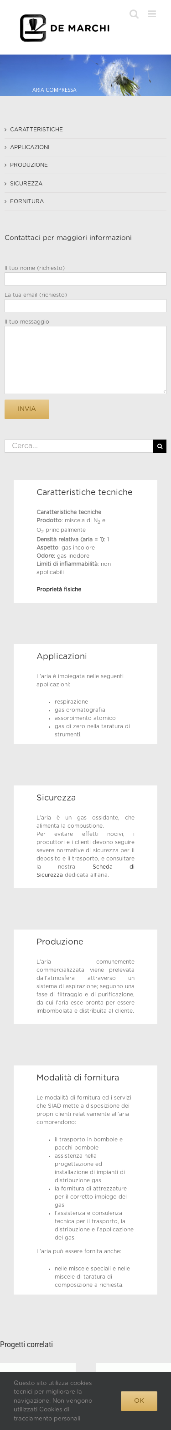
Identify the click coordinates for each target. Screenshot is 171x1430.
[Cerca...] (79, 446)
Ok (139, 1401)
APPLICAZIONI (29, 147)
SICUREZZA (26, 183)
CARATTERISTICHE (36, 129)
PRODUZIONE (29, 165)
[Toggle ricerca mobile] (134, 14)
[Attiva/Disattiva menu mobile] (152, 14)
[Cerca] (159, 446)
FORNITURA (27, 201)
